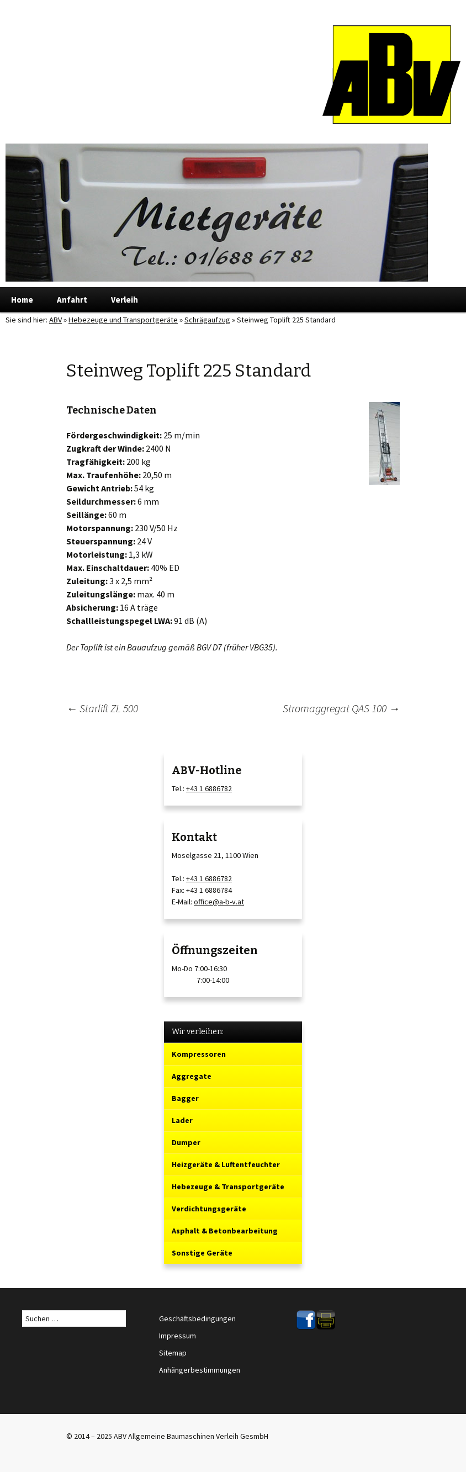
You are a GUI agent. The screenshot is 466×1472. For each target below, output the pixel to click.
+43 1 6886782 (209, 788)
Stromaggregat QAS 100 (341, 708)
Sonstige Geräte (202, 1253)
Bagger (185, 1098)
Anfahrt (72, 299)
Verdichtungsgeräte (209, 1209)
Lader (182, 1120)
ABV (55, 320)
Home (22, 299)
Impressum (177, 1336)
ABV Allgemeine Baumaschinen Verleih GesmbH (191, 1436)
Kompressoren (199, 1054)
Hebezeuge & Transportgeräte (228, 1187)
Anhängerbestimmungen (199, 1370)
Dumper (186, 1142)
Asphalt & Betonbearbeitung (225, 1231)
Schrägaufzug (207, 320)
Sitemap (173, 1353)
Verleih (124, 299)
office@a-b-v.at (219, 902)
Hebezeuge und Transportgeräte (123, 320)
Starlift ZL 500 (102, 708)
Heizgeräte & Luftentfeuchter (226, 1164)
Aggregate (191, 1076)
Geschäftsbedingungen (197, 1318)
